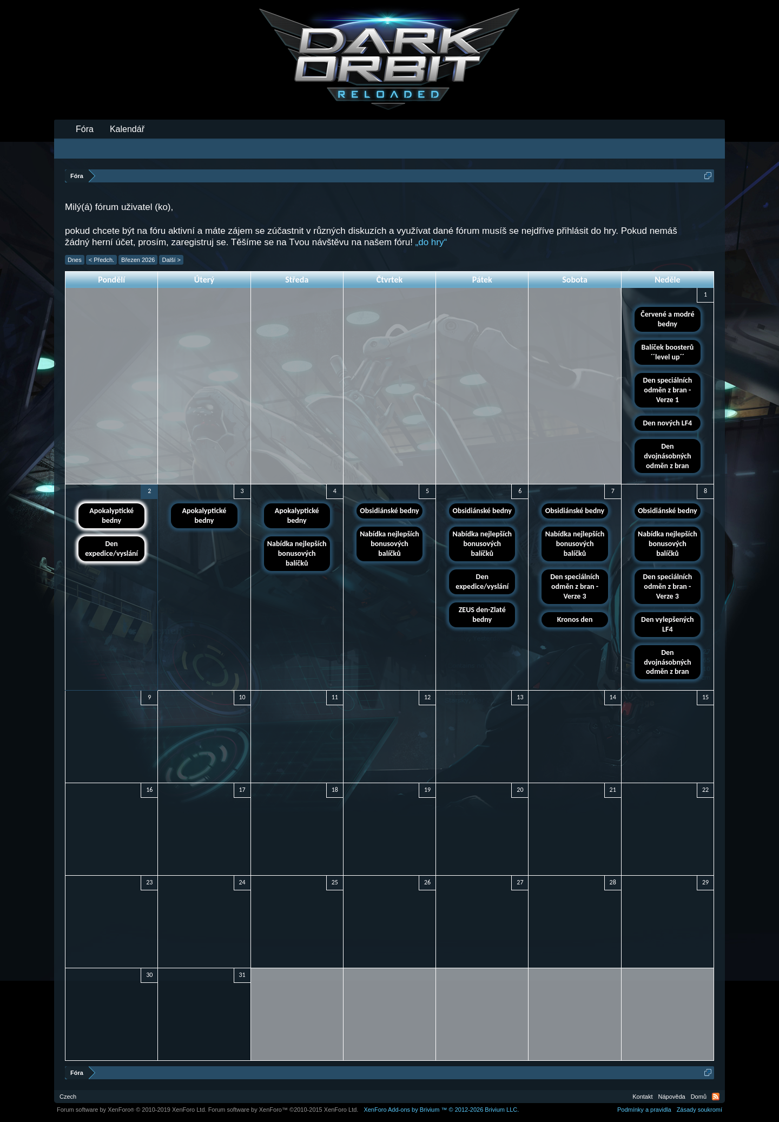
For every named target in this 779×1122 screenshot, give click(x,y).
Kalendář (127, 129)
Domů (699, 1096)
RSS (715, 1096)
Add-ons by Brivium (441, 1109)
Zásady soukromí (699, 1109)
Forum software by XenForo (132, 1109)
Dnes (75, 260)
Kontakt (642, 1096)
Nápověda (671, 1096)
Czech (68, 1096)
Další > (171, 260)
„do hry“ (431, 242)
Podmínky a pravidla (644, 1109)
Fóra (85, 129)
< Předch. (101, 260)
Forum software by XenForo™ (283, 1109)
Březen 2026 (138, 260)
